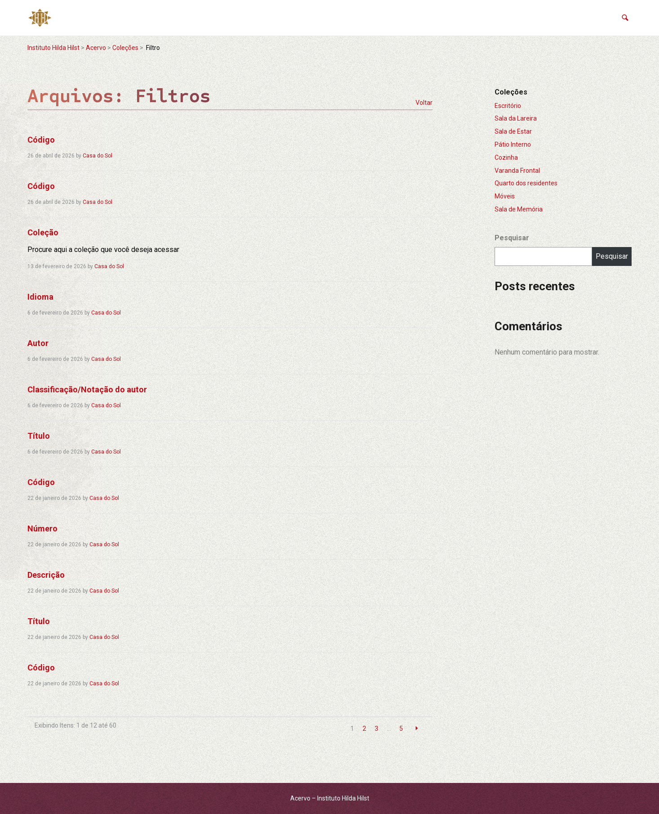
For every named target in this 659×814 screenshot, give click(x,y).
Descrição (46, 575)
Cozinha (506, 157)
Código (41, 139)
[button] (625, 18)
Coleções (125, 47)
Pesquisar (512, 238)
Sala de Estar (513, 131)
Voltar (424, 102)
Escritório (508, 105)
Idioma (40, 296)
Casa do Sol (97, 156)
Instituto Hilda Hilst (53, 47)
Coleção (42, 232)
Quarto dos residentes (526, 183)
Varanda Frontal (517, 170)
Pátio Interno (513, 144)
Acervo (96, 47)
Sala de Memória (519, 209)
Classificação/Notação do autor (87, 389)
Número (42, 528)
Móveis (505, 196)
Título (38, 436)
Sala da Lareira (516, 118)
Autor (38, 343)
